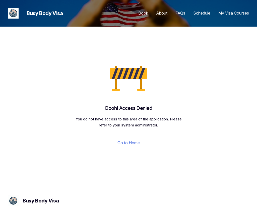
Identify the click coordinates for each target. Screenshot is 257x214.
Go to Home (128, 142)
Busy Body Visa (45, 13)
